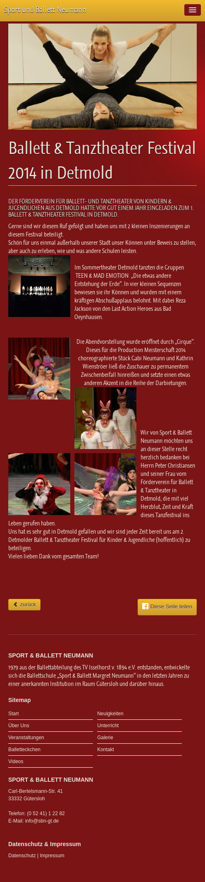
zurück (24, 604)
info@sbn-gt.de (42, 821)
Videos (15, 761)
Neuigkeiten (110, 713)
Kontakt (105, 749)
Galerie (105, 737)
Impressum (52, 855)
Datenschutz (22, 855)
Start (13, 713)
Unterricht (108, 725)
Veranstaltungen (26, 737)
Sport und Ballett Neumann (45, 9)
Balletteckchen (24, 749)
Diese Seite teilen (167, 606)
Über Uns (18, 725)
